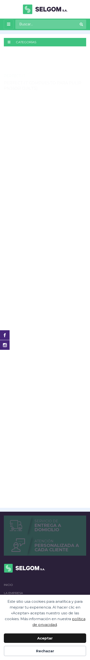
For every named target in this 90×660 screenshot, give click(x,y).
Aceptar (45, 638)
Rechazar (45, 651)
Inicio (8, 585)
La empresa (13, 593)
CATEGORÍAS (22, 42)
